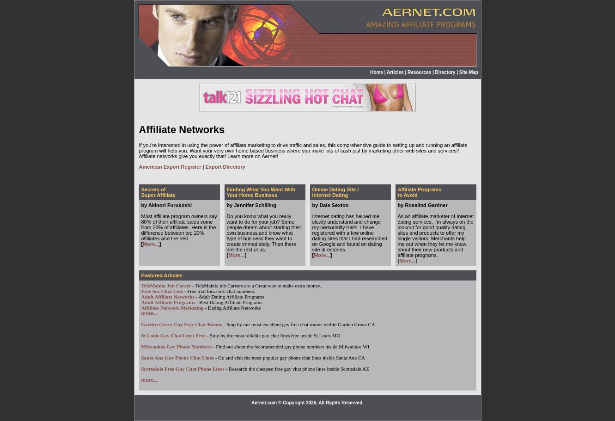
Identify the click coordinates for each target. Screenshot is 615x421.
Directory (445, 72)
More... (151, 244)
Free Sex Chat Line (162, 291)
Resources (419, 72)
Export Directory (225, 167)
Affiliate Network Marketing (172, 308)
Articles (395, 72)
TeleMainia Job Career (166, 285)
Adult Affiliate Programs (168, 302)
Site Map (468, 72)
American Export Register (170, 167)
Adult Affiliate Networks (168, 296)
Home (376, 72)
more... (149, 313)
